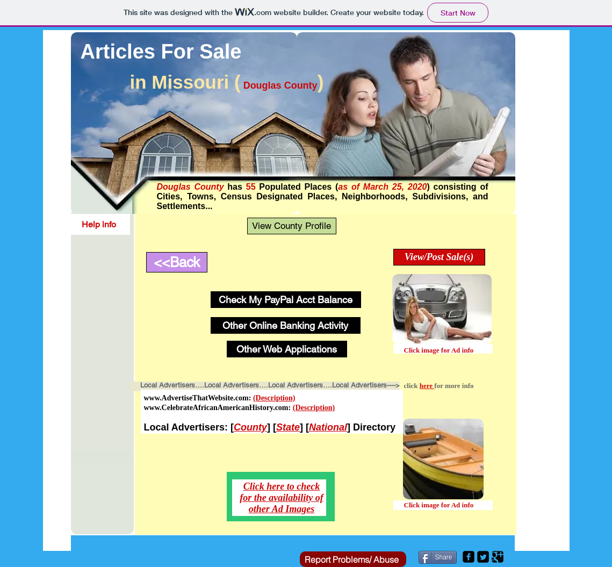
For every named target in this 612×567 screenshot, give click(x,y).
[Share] (438, 557)
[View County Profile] (291, 226)
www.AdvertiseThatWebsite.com (196, 398)
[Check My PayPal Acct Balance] (286, 299)
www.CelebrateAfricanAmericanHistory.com (216, 408)
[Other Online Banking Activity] (286, 325)
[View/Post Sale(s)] (439, 257)
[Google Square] (497, 557)
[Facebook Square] (468, 557)
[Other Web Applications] (287, 349)
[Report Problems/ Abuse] (353, 559)
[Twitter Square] (483, 557)
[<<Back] (176, 262)
